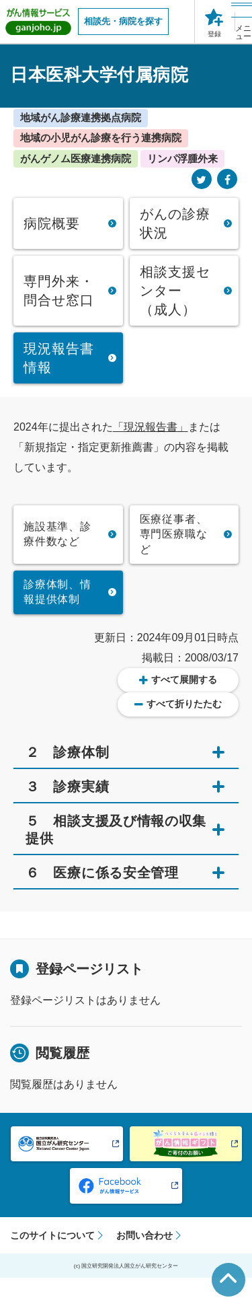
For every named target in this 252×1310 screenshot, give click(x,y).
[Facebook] (227, 180)
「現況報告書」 (150, 427)
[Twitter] (201, 180)
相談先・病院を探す (123, 21)
